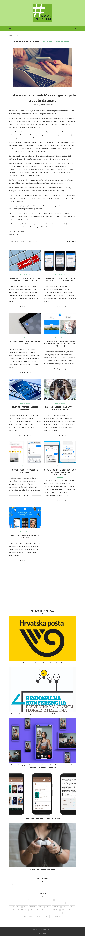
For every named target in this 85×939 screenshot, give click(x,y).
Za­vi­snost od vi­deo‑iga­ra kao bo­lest (42, 872)
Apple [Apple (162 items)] (51, 902)
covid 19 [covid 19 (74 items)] (30, 906)
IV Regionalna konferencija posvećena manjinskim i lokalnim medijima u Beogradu (42, 716)
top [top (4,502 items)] (23, 919)
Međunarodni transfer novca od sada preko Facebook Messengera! (60, 474)
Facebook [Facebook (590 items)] (69, 906)
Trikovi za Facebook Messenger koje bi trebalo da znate (42, 97)
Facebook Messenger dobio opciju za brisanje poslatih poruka (25, 280)
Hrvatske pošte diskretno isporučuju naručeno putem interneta (42, 665)
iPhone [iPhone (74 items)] (48, 909)
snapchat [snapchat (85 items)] (48, 916)
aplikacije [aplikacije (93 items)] (39, 902)
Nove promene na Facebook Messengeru (25, 473)
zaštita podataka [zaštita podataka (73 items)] (68, 919)
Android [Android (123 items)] (23, 902)
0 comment (33, 241)
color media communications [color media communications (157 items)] (17, 906)
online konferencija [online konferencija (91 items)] (60, 912)
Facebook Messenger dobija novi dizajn (25, 344)
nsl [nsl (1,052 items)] (44, 912)
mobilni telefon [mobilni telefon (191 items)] (29, 912)
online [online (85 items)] (50, 912)
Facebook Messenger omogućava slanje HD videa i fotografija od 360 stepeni (60, 346)
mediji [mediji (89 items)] (11, 912)
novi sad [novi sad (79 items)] (38, 912)
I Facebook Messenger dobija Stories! (25, 538)
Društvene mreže (42, 90)
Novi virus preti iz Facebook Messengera (25, 410)
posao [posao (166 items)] (23, 916)
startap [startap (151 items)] (62, 916)
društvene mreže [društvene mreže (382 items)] (51, 906)
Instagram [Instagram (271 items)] (33, 909)
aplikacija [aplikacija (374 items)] (30, 902)
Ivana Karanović (46, 105)
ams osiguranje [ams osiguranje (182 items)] (14, 902)
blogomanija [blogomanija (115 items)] (67, 902)
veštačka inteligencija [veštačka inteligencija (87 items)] (41, 919)
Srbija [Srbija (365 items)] (55, 916)
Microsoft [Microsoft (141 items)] (18, 912)
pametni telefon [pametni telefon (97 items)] (14, 916)
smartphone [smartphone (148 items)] (39, 916)
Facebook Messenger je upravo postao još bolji (60, 410)
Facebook (12, 887)
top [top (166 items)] (18, 919)
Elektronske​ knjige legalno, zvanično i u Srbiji (42, 821)
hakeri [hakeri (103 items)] (25, 909)
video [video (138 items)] (51, 919)
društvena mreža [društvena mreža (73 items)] (39, 906)
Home (10, 35)
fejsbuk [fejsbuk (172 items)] (12, 909)
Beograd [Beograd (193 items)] (58, 902)
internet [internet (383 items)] (41, 909)
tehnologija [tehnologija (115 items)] (71, 916)
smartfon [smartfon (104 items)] (30, 916)
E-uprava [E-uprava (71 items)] (61, 906)
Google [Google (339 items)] (19, 909)
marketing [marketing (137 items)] (66, 909)
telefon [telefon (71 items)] (12, 919)
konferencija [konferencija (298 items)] (57, 909)
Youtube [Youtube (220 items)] (58, 919)
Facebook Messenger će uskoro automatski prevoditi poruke (59, 280)
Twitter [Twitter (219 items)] (30, 919)
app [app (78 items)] (46, 902)
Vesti (25, 340)
